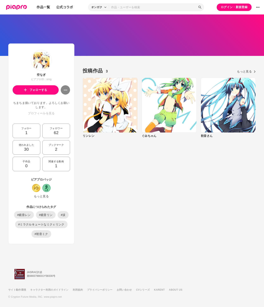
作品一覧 (43, 7)
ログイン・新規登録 (234, 7)
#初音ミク (41, 234)
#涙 (63, 215)
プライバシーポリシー (100, 289)
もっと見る (41, 196)
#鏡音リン (46, 215)
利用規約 (78, 289)
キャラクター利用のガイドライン (49, 289)
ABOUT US (175, 289)
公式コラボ (64, 7)
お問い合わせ (124, 289)
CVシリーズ (143, 289)
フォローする (35, 89)
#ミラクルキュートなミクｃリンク (41, 224)
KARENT (159, 289)
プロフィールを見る (41, 113)
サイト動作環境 (17, 289)
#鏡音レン (24, 215)
